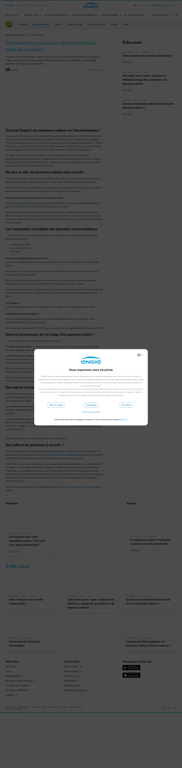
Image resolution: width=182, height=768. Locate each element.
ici (128, 389)
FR (139, 355)
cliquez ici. (124, 419)
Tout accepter (91, 405)
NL (142, 355)
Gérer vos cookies (56, 405)
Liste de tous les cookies (91, 412)
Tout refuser (125, 405)
